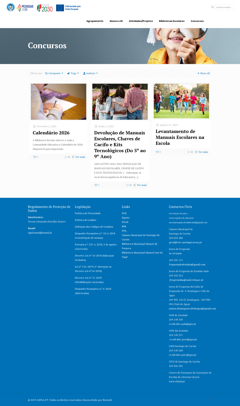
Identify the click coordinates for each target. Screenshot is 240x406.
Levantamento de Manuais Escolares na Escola (180, 137)
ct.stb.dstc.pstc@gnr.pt (182, 355)
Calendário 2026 (51, 133)
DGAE (125, 222)
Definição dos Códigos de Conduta (94, 226)
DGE (124, 213)
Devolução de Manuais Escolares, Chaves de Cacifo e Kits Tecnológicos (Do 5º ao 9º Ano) (120, 145)
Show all (203, 73)
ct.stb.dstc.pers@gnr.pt (183, 339)
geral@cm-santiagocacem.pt (185, 242)
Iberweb (107, 400)
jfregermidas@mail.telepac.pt (187, 280)
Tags (73, 73)
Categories (54, 73)
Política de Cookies (85, 220)
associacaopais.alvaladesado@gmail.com (188, 222)
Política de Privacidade (88, 213)
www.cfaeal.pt (177, 381)
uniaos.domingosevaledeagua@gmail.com (192, 308)
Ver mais (80, 157)
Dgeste (126, 217)
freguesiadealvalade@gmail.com (187, 264)
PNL (124, 230)
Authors (90, 73)
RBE (124, 226)
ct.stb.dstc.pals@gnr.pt (182, 324)
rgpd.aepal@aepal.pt (40, 232)
